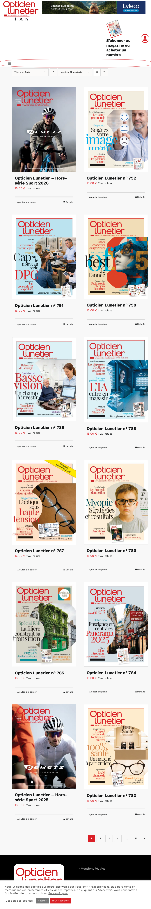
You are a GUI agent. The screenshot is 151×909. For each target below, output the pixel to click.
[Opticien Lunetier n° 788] (116, 379)
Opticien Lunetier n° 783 (111, 795)
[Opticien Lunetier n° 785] (44, 624)
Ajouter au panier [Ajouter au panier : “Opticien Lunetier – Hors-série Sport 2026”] (27, 202)
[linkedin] (26, 19)
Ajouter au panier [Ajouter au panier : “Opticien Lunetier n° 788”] (99, 447)
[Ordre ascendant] (53, 72)
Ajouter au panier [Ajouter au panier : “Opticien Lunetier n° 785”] (27, 691)
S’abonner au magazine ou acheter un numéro (118, 47)
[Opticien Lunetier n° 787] (44, 501)
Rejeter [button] (42, 900)
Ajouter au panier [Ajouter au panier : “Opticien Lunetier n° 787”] (27, 569)
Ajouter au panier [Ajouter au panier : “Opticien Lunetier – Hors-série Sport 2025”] (27, 818)
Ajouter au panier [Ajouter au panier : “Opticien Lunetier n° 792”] (99, 196)
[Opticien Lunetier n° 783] (116, 746)
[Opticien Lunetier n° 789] (44, 378)
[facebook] (15, 19)
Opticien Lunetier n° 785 (39, 672)
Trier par (22, 71)
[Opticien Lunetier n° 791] (44, 256)
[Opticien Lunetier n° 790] (116, 256)
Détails (69, 202)
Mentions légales (93, 868)
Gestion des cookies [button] (19, 900)
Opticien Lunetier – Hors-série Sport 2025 (41, 797)
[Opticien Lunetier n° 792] (116, 129)
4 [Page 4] (118, 838)
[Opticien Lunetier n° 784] (116, 624)
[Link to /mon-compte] (145, 38)
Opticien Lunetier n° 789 (39, 427)
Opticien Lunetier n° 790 (111, 304)
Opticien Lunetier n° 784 (111, 672)
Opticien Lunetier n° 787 (39, 550)
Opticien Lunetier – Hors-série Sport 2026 (41, 180)
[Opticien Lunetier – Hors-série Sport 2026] (44, 129)
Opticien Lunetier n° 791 (39, 305)
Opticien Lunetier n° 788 (111, 428)
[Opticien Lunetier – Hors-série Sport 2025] (44, 746)
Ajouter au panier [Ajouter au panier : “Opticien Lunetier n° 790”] (99, 323)
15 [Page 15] (135, 838)
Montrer (71, 71)
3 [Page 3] (109, 838)
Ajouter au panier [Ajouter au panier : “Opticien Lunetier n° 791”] (27, 324)
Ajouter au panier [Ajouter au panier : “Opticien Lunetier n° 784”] (99, 691)
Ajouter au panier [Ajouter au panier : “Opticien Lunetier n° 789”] (27, 446)
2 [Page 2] (100, 838)
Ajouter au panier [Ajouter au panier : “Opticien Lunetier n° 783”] (99, 814)
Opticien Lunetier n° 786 (111, 550)
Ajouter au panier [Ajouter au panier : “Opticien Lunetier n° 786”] (99, 569)
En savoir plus (57, 893)
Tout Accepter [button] (60, 900)
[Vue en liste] (104, 71)
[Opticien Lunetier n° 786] (116, 501)
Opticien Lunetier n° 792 (111, 177)
